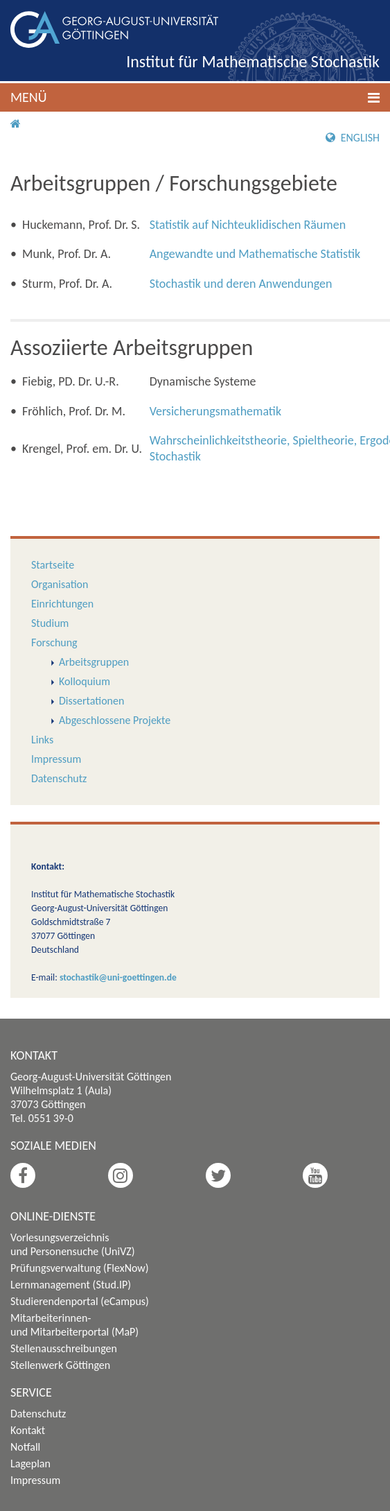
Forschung (54, 642)
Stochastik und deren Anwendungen (241, 283)
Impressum (56, 759)
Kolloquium (84, 681)
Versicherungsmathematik (215, 411)
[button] (195, 97)
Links (42, 739)
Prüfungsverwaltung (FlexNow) (79, 1268)
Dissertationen (91, 700)
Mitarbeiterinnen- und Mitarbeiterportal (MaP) (74, 1324)
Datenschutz (59, 778)
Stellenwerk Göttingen (60, 1365)
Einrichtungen (62, 603)
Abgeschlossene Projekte (114, 720)
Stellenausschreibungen (63, 1348)
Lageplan (30, 1463)
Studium (50, 623)
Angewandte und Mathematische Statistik (255, 253)
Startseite (52, 564)
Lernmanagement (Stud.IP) (70, 1284)
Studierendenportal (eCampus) (79, 1301)
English (353, 137)
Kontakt (27, 1430)
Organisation (59, 584)
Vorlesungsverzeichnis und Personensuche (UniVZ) (72, 1244)
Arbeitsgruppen (94, 661)
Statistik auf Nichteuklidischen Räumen (248, 224)
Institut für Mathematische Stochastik (253, 61)
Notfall (25, 1446)
